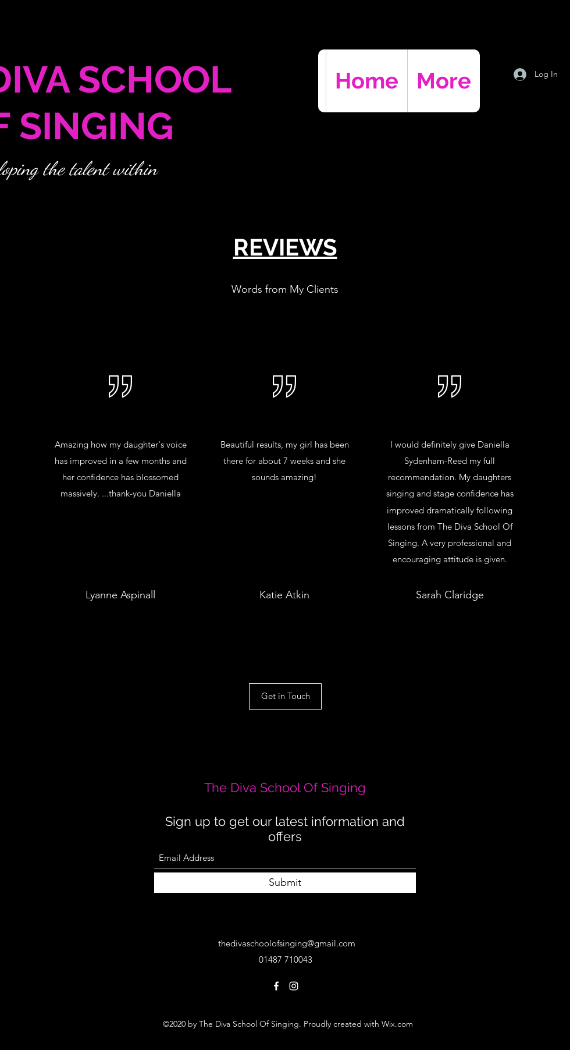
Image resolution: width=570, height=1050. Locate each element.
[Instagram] (294, 986)
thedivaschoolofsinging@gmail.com (286, 943)
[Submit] (285, 882)
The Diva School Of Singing (285, 787)
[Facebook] (276, 986)
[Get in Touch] (285, 696)
